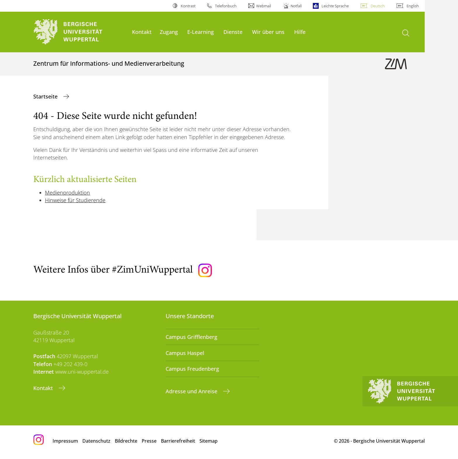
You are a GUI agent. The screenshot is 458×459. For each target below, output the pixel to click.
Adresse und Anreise (192, 391)
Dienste (232, 31)
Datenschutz (96, 441)
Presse (149, 441)
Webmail (263, 5)
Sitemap (208, 441)
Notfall (296, 5)
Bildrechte (126, 441)
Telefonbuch (226, 5)
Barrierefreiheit (178, 441)
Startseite (46, 96)
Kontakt (142, 31)
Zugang (169, 31)
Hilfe (300, 31)
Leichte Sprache (335, 5)
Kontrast (188, 5)
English (413, 5)
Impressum (65, 441)
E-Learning (200, 31)
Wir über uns (268, 31)
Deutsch (378, 5)
